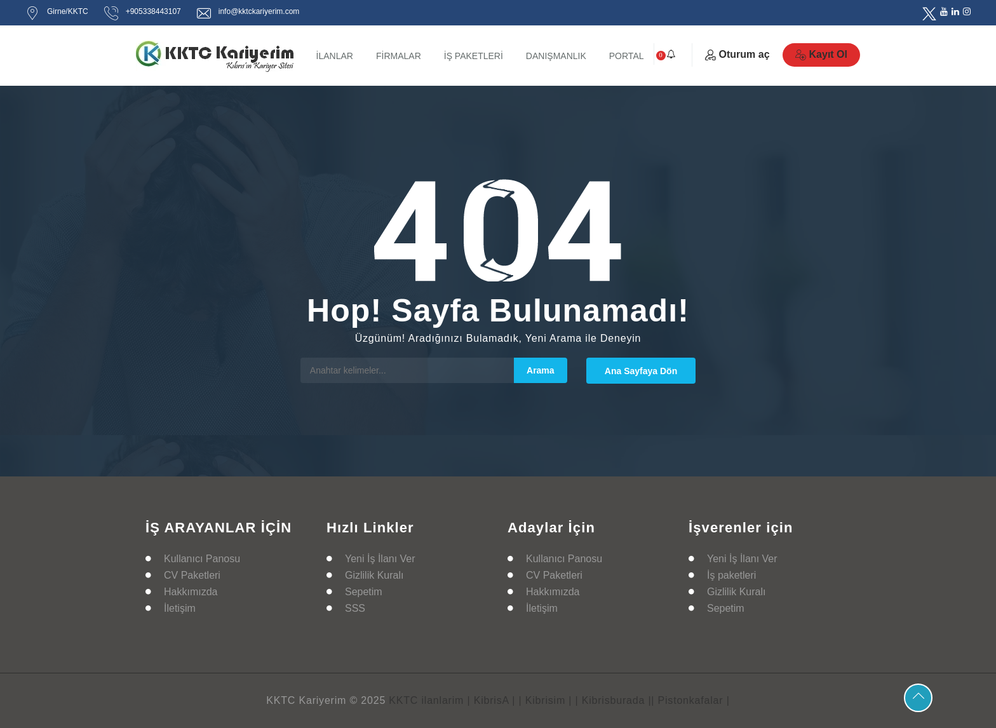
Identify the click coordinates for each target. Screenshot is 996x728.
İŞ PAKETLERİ (473, 56)
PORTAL (626, 56)
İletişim (180, 608)
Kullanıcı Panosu (202, 558)
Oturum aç (737, 54)
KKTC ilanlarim (426, 700)
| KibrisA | (491, 700)
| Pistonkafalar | (690, 700)
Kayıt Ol (821, 54)
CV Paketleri (192, 575)
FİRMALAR (398, 56)
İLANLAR (334, 56)
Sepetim (363, 591)
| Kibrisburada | (613, 700)
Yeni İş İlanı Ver (380, 558)
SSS (355, 608)
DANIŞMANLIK (556, 56)
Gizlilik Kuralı (374, 575)
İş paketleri (731, 575)
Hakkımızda (190, 591)
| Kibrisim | (545, 700)
